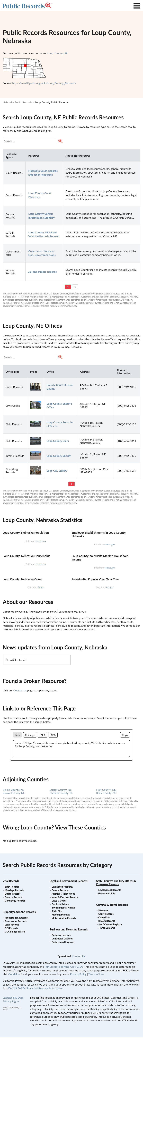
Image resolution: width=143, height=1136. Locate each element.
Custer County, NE (60, 888)
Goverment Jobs (107, 992)
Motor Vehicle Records (64, 1017)
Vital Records (11, 979)
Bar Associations (60, 1003)
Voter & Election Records (65, 996)
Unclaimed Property (62, 985)
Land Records (12, 1023)
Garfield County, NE (61, 891)
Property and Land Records (19, 1010)
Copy (125, 833)
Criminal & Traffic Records (112, 1003)
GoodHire (14, 1073)
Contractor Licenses (62, 1037)
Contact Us (20, 789)
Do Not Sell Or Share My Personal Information (35, 1087)
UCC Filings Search (15, 1030)
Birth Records (12, 985)
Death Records (12, 992)
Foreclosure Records (15, 1020)
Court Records (106, 1012)
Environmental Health (63, 1006)
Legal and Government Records (68, 979)
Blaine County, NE (13, 888)
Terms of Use (96, 1073)
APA (53, 833)
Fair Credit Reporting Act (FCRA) (63, 1065)
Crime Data (104, 1016)
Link (17, 833)
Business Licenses (61, 1034)
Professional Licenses (63, 1041)
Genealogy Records (15, 999)
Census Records (60, 989)
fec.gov (109, 686)
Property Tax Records (16, 1016)
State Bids (57, 1010)
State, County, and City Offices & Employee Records (116, 981)
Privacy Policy (78, 1073)
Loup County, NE (57, 53)
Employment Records (109, 988)
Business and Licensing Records (68, 1028)
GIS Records (11, 1027)
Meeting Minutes (61, 1013)
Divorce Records (13, 996)
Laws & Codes (59, 999)
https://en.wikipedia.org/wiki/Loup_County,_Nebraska (44, 83)
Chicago (29, 833)
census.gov (41, 574)
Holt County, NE (106, 888)
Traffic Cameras (106, 1026)
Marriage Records (14, 989)
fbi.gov (41, 686)
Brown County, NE (14, 891)
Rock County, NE (106, 891)
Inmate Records (106, 1019)
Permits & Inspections (63, 992)
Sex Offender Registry (110, 1023)
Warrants (103, 1009)
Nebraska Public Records (17, 102)
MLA (42, 833)
